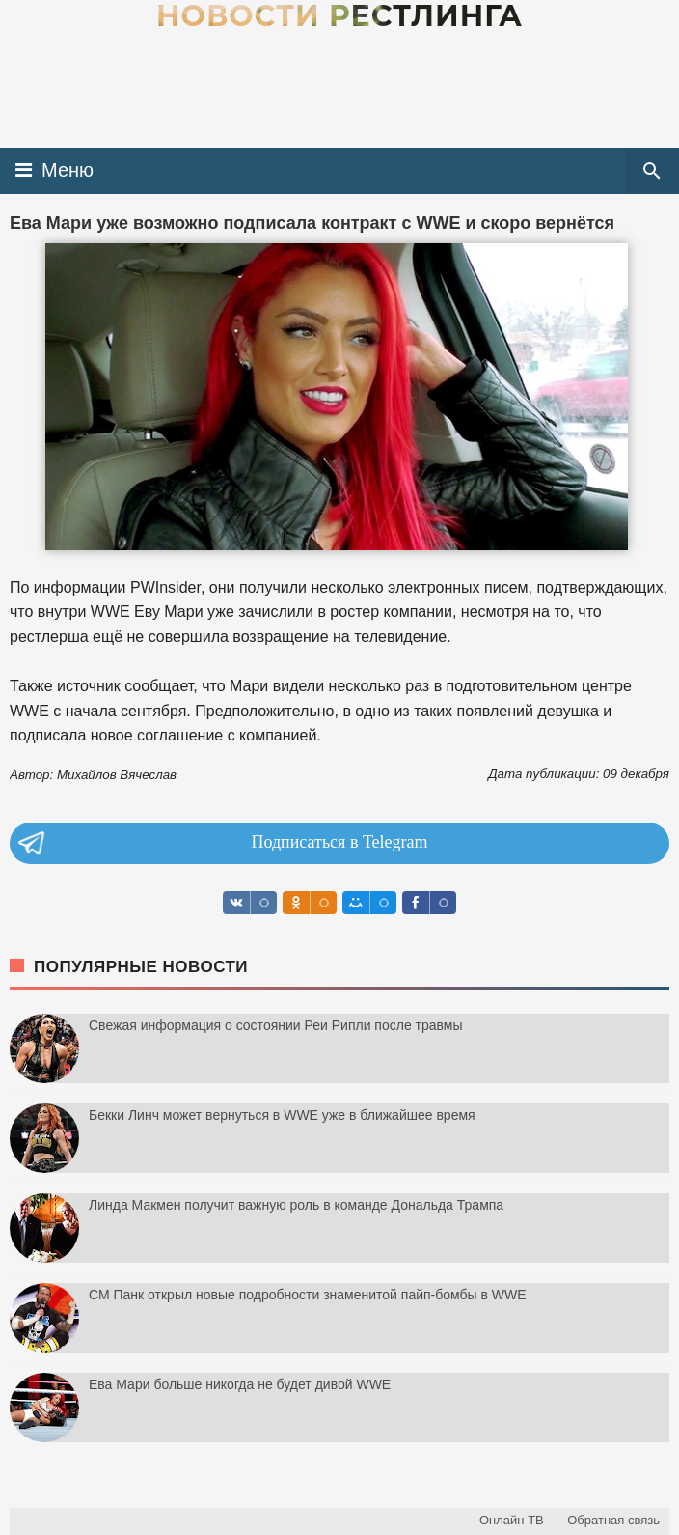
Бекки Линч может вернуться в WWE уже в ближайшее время (282, 1115)
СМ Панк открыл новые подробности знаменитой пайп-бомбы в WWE (308, 1294)
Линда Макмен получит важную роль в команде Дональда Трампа (296, 1205)
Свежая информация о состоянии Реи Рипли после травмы (276, 1025)
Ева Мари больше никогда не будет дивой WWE (240, 1384)
